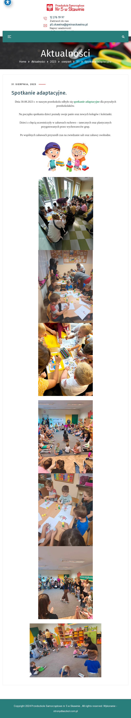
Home (22, 61)
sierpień (66, 61)
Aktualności (38, 61)
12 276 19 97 (25, 17)
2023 (53, 61)
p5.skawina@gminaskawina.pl (66, 17)
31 (77, 61)
